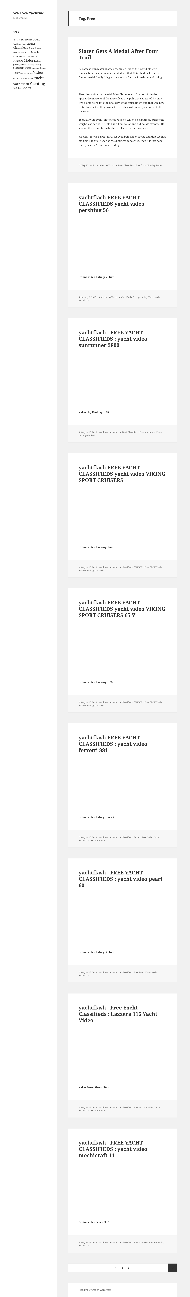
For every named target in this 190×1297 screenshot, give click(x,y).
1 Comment (99, 840)
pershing (142, 297)
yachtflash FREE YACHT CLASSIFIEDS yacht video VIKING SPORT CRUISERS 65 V (122, 609)
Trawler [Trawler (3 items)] (26, 73)
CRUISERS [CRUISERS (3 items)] (16, 53)
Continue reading (111, 145)
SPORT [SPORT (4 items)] (27, 68)
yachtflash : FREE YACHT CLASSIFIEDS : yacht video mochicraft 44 (113, 1149)
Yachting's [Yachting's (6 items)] (17, 88)
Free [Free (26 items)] (33, 52)
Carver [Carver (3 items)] (24, 44)
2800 (124, 432)
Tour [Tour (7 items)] (20, 73)
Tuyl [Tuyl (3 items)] (30, 73)
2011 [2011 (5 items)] (18, 40)
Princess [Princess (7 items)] (25, 64)
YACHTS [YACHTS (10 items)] (27, 88)
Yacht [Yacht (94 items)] (39, 77)
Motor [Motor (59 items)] (29, 60)
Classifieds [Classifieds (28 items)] (20, 47)
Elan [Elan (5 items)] (22, 53)
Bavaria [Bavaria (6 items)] (28, 39)
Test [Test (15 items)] (15, 72)
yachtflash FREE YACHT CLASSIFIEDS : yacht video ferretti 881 (113, 744)
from (143, 165)
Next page (172, 1268)
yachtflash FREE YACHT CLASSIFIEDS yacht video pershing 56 (111, 203)
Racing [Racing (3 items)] (31, 65)
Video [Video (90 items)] (38, 72)
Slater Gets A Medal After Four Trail (118, 54)
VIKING (82, 570)
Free (138, 165)
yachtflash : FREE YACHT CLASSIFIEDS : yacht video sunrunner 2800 (113, 338)
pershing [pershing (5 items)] (16, 64)
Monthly (151, 165)
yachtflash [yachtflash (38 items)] (21, 84)
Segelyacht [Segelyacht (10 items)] (18, 67)
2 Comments (99, 1110)
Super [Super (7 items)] (43, 68)
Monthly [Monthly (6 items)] (36, 56)
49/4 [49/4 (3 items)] (14, 40)
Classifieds (129, 165)
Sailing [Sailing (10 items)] (38, 64)
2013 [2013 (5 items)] (23, 40)
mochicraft (144, 1242)
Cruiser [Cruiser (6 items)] (37, 48)
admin (104, 297)
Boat (120, 165)
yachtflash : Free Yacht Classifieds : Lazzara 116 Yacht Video (118, 1014)
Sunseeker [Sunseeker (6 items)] (35, 68)
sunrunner (150, 432)
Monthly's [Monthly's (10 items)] (18, 60)
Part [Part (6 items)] (36, 61)
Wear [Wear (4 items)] (25, 79)
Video (151, 297)
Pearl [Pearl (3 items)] (40, 61)
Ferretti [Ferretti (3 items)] (27, 53)
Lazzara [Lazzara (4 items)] (29, 56)
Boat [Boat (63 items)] (36, 39)
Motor (159, 165)
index (101, 165)
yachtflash (84, 300)
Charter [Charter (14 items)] (31, 43)
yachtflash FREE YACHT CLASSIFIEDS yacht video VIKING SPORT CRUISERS (122, 474)
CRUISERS (138, 567)
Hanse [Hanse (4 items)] (15, 56)
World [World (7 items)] (30, 78)
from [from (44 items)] (40, 52)
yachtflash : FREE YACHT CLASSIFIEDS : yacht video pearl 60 (120, 879)
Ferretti (137, 837)
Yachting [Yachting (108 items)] (37, 83)
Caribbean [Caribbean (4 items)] (17, 44)
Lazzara (143, 1107)
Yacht (111, 165)
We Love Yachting (28, 13)
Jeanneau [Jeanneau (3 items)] (22, 56)
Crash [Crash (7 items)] (31, 48)
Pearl (141, 972)
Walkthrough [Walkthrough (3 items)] (17, 79)
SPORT (153, 567)
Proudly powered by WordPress (95, 1289)
